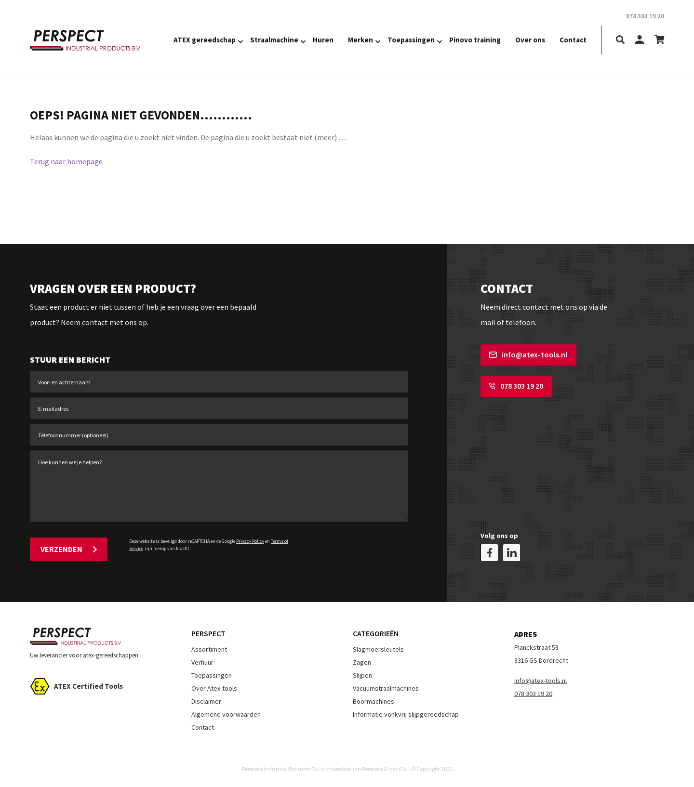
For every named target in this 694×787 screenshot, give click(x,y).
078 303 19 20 (516, 386)
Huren (323, 39)
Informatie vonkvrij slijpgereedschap (406, 714)
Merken (360, 39)
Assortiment (209, 649)
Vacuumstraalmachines (386, 688)
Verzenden (68, 549)
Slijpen (362, 675)
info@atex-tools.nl (528, 354)
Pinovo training (475, 39)
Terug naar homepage (66, 161)
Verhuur (202, 662)
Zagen (362, 662)
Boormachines (373, 701)
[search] (620, 40)
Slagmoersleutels (378, 649)
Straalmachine (274, 39)
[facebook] (489, 552)
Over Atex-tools (214, 688)
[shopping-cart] (659, 40)
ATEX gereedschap (205, 39)
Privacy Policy (250, 541)
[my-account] (639, 40)
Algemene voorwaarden (226, 714)
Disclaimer (206, 701)
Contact (573, 39)
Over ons (530, 39)
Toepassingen (411, 39)
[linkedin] (511, 552)
